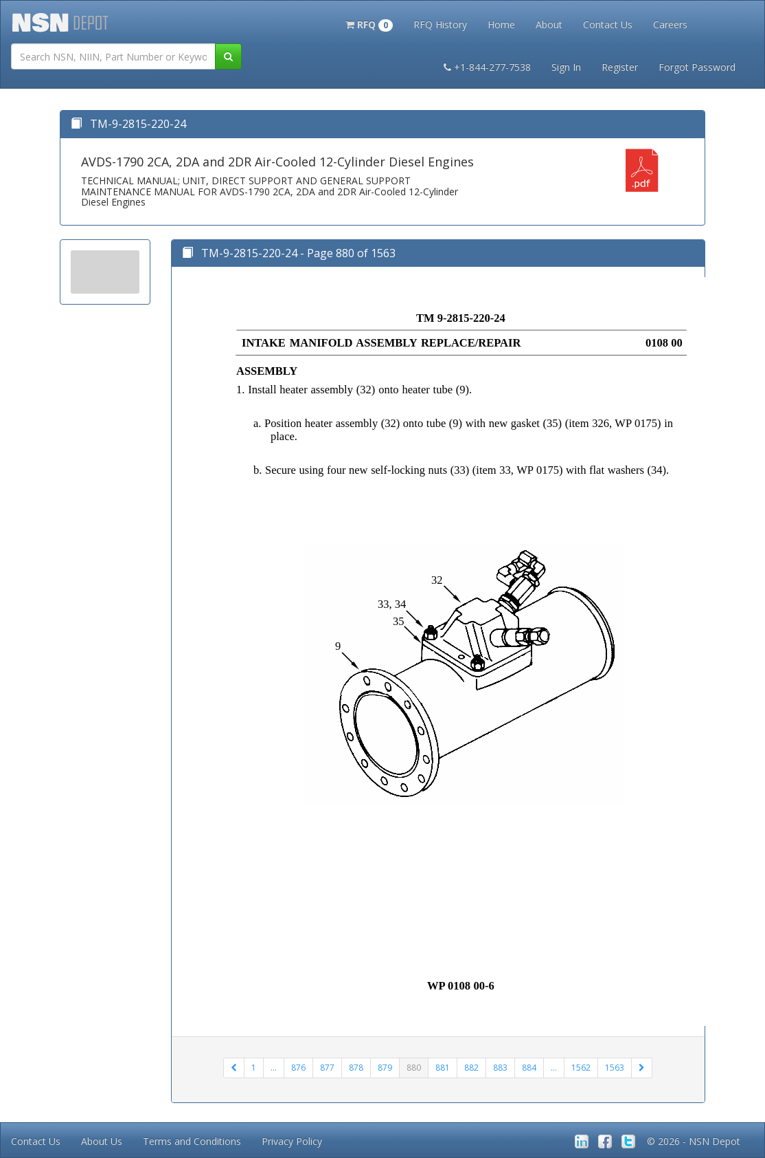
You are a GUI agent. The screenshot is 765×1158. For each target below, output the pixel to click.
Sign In (566, 67)
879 (385, 1067)
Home (501, 24)
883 (500, 1067)
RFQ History (440, 24)
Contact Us (607, 24)
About (549, 24)
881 (442, 1067)
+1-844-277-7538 (487, 67)
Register (620, 67)
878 (356, 1067)
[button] (369, 23)
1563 (614, 1067)
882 (471, 1067)
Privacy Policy (292, 1141)
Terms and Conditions (192, 1141)
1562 (581, 1067)
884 (529, 1067)
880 (414, 1067)
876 (298, 1067)
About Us (101, 1141)
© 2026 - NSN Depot (693, 1141)
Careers (670, 24)
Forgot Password (697, 67)
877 (327, 1067)
